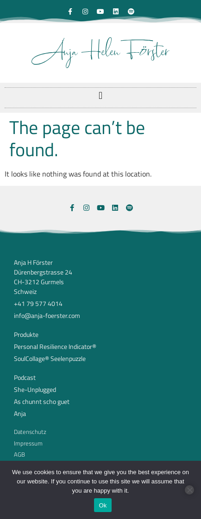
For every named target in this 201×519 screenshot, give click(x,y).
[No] (189, 490)
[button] (100, 95)
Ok (103, 505)
